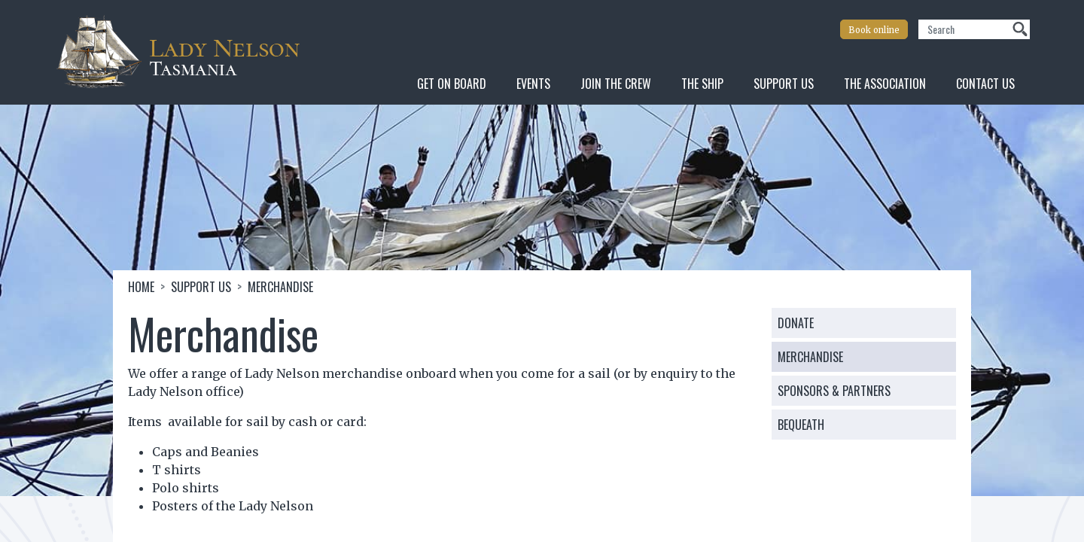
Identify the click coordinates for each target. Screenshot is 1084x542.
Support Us (784, 84)
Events (533, 84)
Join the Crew (615, 84)
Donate (796, 323)
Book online (874, 30)
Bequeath (801, 425)
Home (141, 287)
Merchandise (810, 357)
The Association (885, 84)
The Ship (702, 84)
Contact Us (985, 84)
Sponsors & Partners (834, 391)
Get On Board (451, 84)
